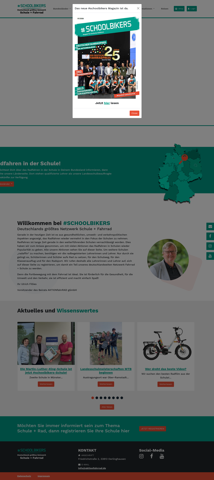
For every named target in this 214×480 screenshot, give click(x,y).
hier (107, 103)
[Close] (138, 8)
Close (134, 113)
